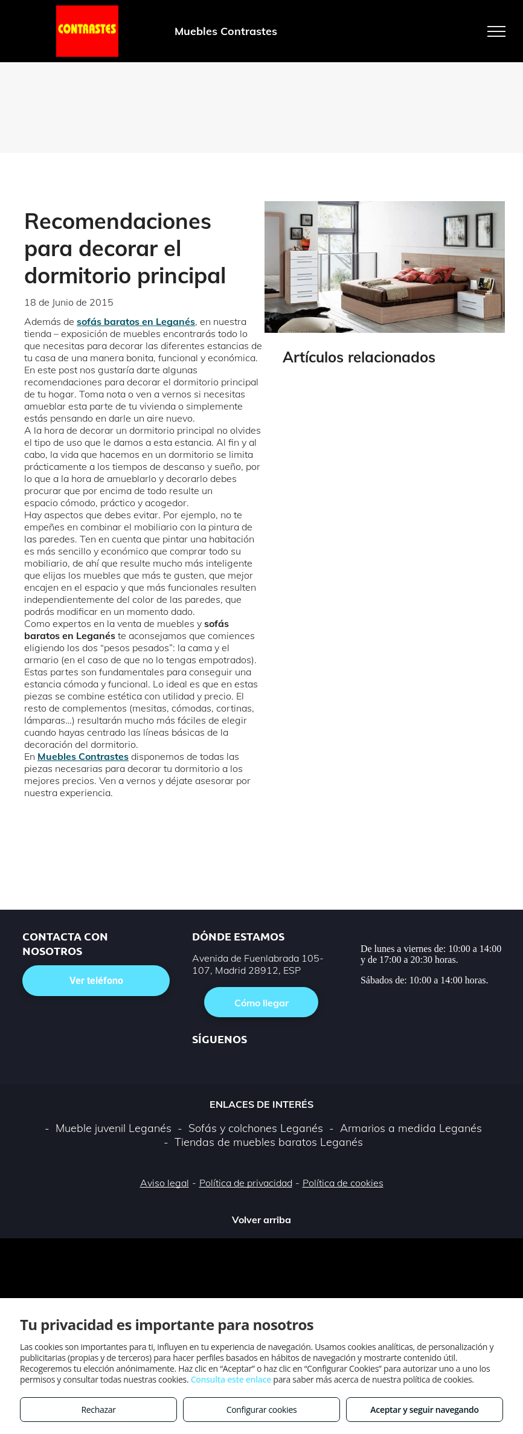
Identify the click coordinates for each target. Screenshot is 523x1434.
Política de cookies (343, 1183)
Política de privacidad (245, 1183)
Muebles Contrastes (83, 756)
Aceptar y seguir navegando (424, 1409)
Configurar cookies (261, 1409)
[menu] (496, 31)
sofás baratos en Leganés (136, 321)
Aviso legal (164, 1183)
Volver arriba (261, 1220)
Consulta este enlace (231, 1379)
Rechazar (98, 1409)
